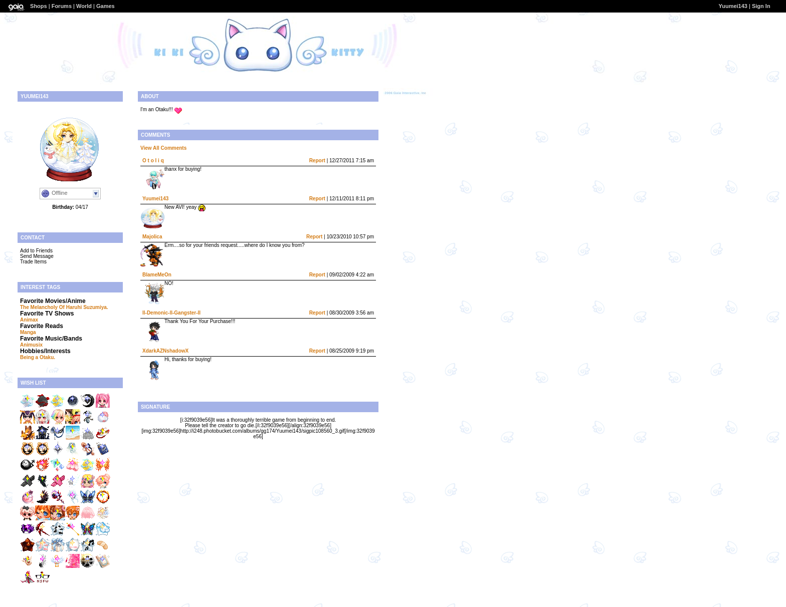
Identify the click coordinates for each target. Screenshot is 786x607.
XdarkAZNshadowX (165, 351)
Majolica (152, 236)
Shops (38, 6)
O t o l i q (153, 160)
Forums (62, 6)
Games (105, 6)
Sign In (761, 6)
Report (317, 160)
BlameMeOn (156, 274)
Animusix (31, 345)
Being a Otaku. (37, 357)
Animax (29, 320)
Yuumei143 (155, 198)
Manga (28, 332)
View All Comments (163, 148)
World (84, 6)
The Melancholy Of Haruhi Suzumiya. (64, 307)
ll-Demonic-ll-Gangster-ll (171, 313)
